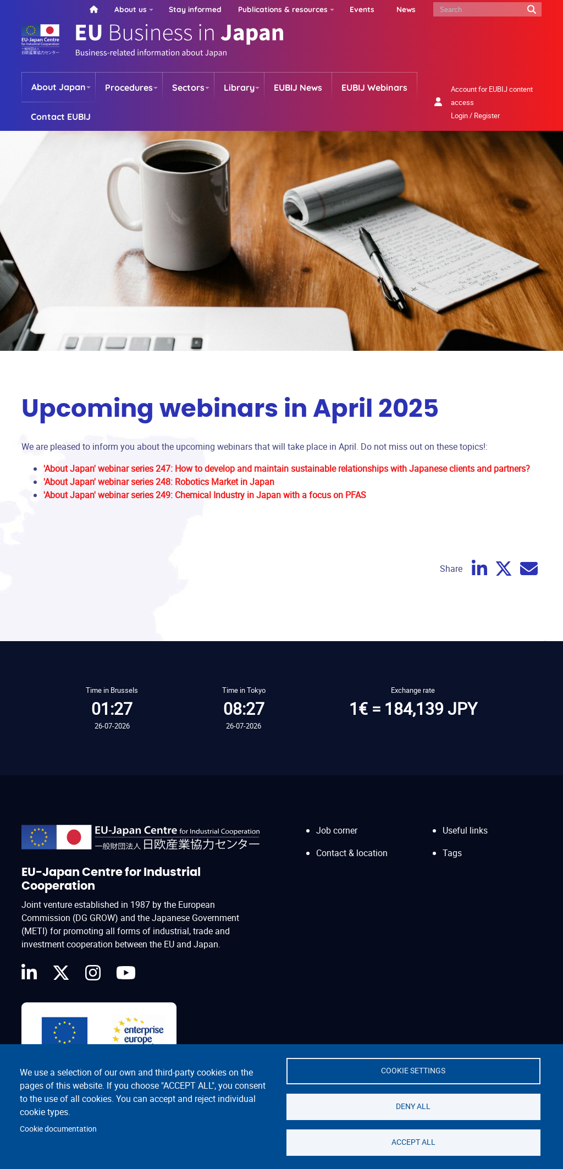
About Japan (58, 86)
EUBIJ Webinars (374, 87)
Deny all (413, 1106)
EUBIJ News (298, 87)
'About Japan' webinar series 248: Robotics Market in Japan (158, 482)
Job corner (336, 830)
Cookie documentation (58, 1129)
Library (239, 87)
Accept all (413, 1142)
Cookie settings (413, 1071)
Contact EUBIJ (61, 116)
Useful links (465, 830)
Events (362, 9)
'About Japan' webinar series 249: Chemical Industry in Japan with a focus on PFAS (204, 495)
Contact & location (352, 853)
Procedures (129, 87)
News (406, 9)
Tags (452, 853)
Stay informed (195, 9)
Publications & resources (283, 9)
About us (130, 9)
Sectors (188, 87)
